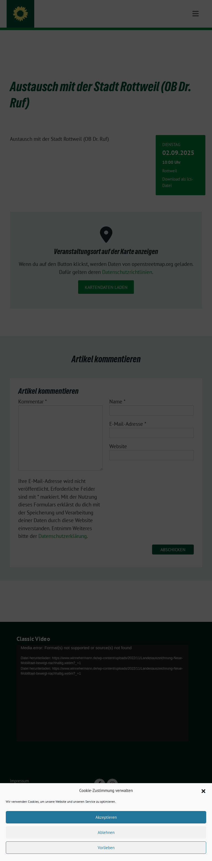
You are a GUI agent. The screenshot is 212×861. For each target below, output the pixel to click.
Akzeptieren (106, 817)
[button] (203, 790)
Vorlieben (106, 847)
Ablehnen (106, 832)
